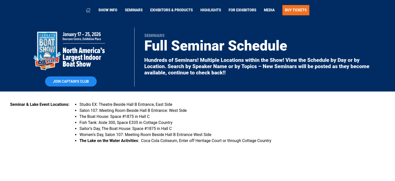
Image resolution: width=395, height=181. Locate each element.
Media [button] (269, 10)
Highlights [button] (211, 10)
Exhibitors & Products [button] (171, 10)
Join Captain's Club (71, 81)
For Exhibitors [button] (242, 10)
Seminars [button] (134, 10)
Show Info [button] (107, 10)
